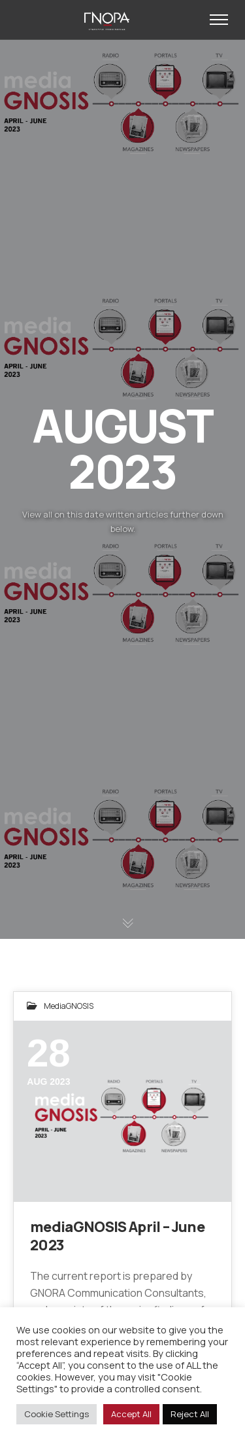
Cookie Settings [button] (56, 1414)
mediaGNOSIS (68, 1006)
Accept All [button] (131, 1414)
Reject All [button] (190, 1414)
